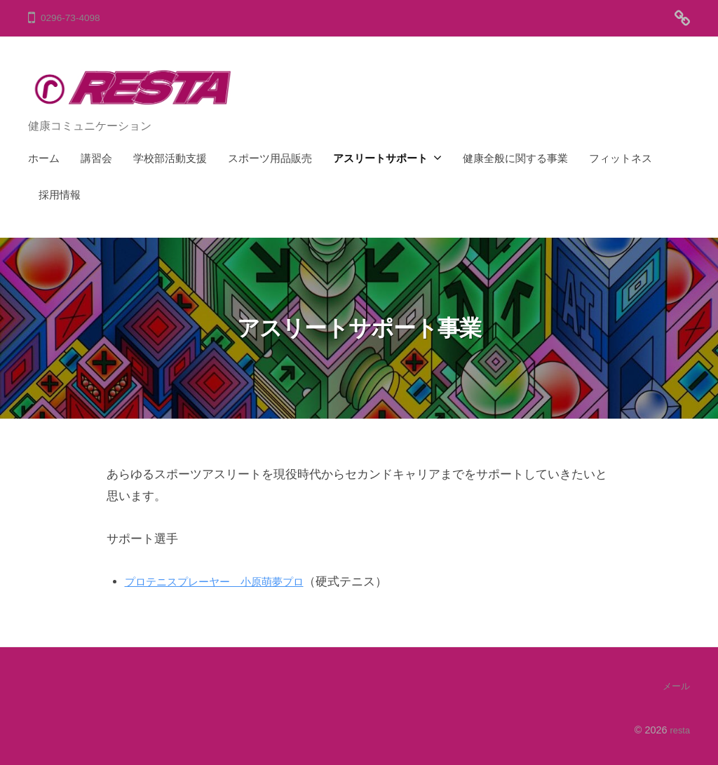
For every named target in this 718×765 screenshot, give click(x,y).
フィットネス (620, 158)
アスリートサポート (380, 158)
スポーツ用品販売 (270, 158)
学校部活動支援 (170, 158)
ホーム (44, 158)
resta (679, 729)
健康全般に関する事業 (515, 158)
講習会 (96, 158)
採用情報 (60, 195)
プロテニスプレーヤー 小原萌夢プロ (226, 581)
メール (675, 685)
